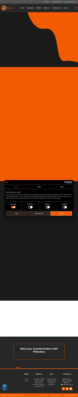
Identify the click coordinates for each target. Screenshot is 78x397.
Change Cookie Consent (69, 395)
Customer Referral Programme (51, 381)
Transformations (56, 8)
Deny (16, 213)
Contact (66, 8)
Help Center (51, 384)
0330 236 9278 (67, 381)
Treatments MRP (39, 381)
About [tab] (62, 186)
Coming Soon (30, 8)
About (22, 8)
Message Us (67, 379)
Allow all (61, 213)
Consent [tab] (16, 186)
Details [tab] (39, 186)
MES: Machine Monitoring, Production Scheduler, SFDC (39, 384)
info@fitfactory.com (67, 384)
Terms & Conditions (55, 395)
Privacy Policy (43, 395)
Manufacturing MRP (39, 379)
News (26, 381)
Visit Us (67, 382)
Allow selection (39, 213)
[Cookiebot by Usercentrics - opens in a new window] (65, 182)
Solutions (38, 8)
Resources (47, 8)
